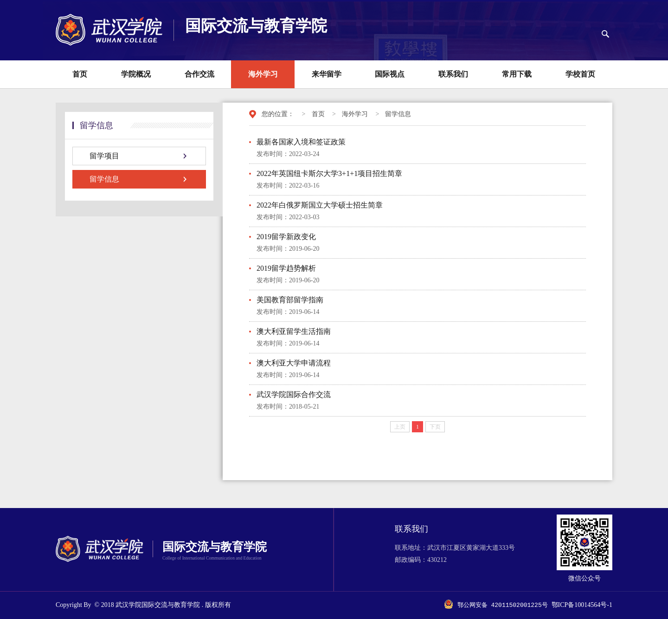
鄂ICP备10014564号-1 (582, 605)
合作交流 (199, 74)
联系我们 (453, 74)
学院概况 (136, 74)
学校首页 (580, 74)
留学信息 (398, 114)
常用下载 (517, 74)
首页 (79, 74)
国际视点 (390, 74)
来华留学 (326, 74)
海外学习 (263, 74)
